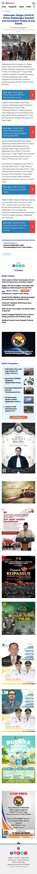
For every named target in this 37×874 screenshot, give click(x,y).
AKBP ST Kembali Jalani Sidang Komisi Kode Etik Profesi (14, 189)
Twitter (23, 854)
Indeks (21, 7)
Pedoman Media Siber (18, 862)
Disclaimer (17, 858)
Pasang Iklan (25, 858)
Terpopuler (12, 7)
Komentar (18, 270)
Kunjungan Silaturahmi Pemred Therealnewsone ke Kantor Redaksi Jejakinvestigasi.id (13, 390)
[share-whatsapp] (20, 265)
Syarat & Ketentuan (23, 860)
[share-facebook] (13, 265)
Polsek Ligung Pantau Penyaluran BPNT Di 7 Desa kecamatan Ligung (14, 94)
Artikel (28, 7)
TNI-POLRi (6, 254)
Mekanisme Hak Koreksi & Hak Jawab (18, 864)
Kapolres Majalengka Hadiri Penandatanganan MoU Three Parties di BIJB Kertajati (18, 246)
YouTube (27, 854)
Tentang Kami (12, 860)
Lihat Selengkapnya (18, 417)
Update (25, 290)
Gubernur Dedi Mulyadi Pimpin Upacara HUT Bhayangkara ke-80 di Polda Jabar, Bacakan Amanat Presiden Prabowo (13, 409)
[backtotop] (18, 844)
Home (4, 7)
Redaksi (10, 858)
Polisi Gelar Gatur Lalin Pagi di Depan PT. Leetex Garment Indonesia (13, 371)
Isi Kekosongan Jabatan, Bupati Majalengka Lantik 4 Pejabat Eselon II (12, 399)
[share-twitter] (17, 265)
